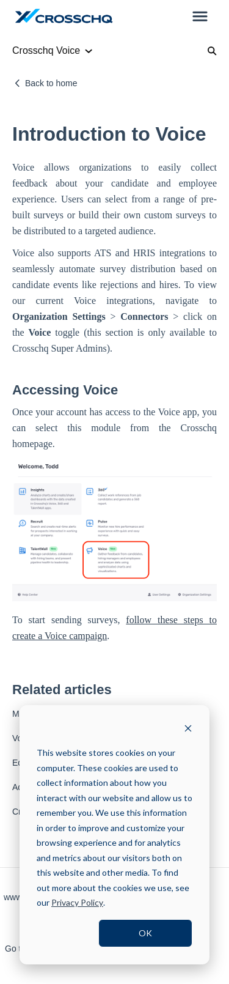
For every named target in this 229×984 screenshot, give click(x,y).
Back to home (51, 83)
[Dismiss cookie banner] (188, 730)
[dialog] (114, 834)
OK (145, 933)
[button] (200, 17)
